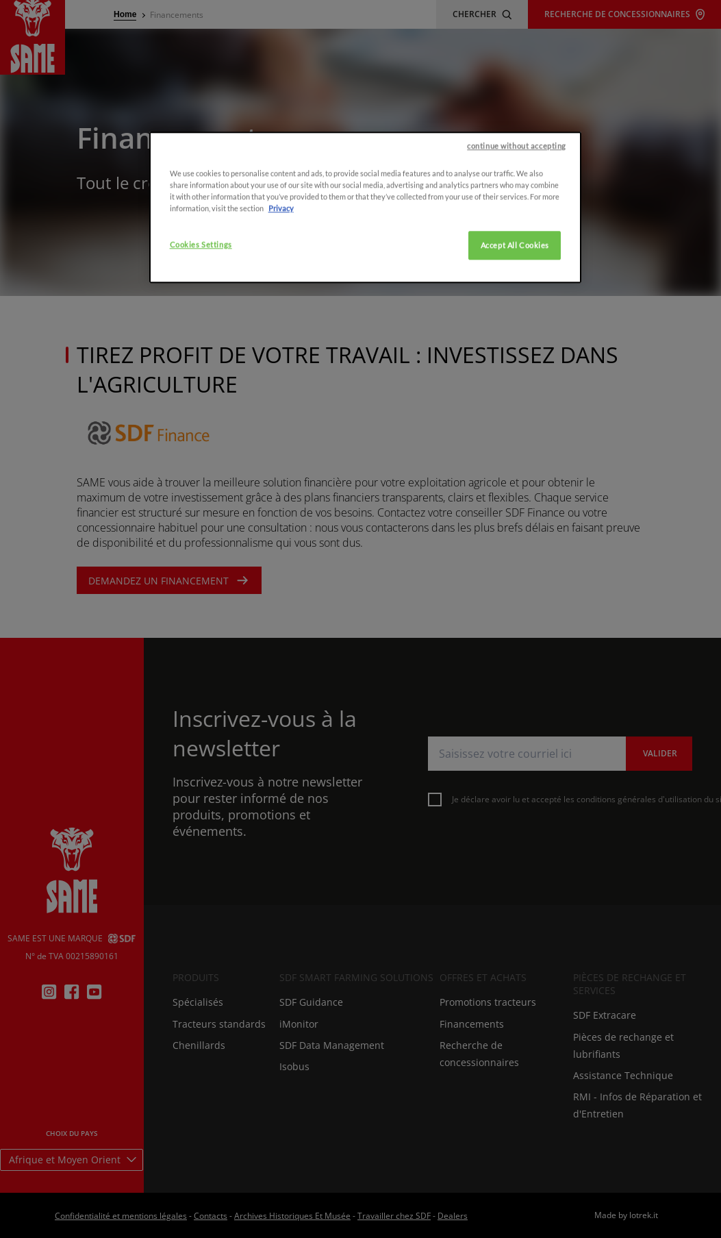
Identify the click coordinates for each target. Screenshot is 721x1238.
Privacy (281, 291)
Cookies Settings (201, 327)
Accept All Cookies (515, 328)
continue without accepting (516, 229)
